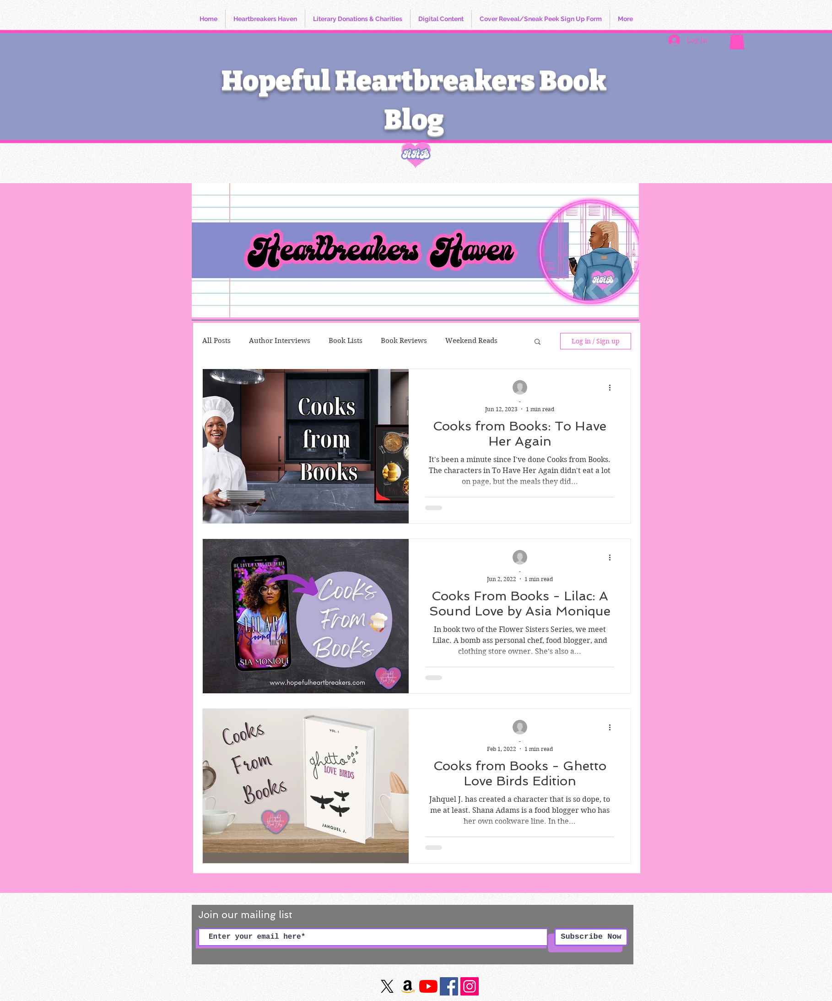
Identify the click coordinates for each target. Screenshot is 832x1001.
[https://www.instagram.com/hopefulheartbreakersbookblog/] (469, 986)
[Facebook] (449, 986)
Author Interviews (279, 341)
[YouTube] (428, 986)
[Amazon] (408, 986)
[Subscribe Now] (591, 937)
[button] (737, 40)
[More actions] (612, 387)
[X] (387, 986)
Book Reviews (404, 341)
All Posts (216, 341)
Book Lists (345, 341)
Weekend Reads (471, 341)
